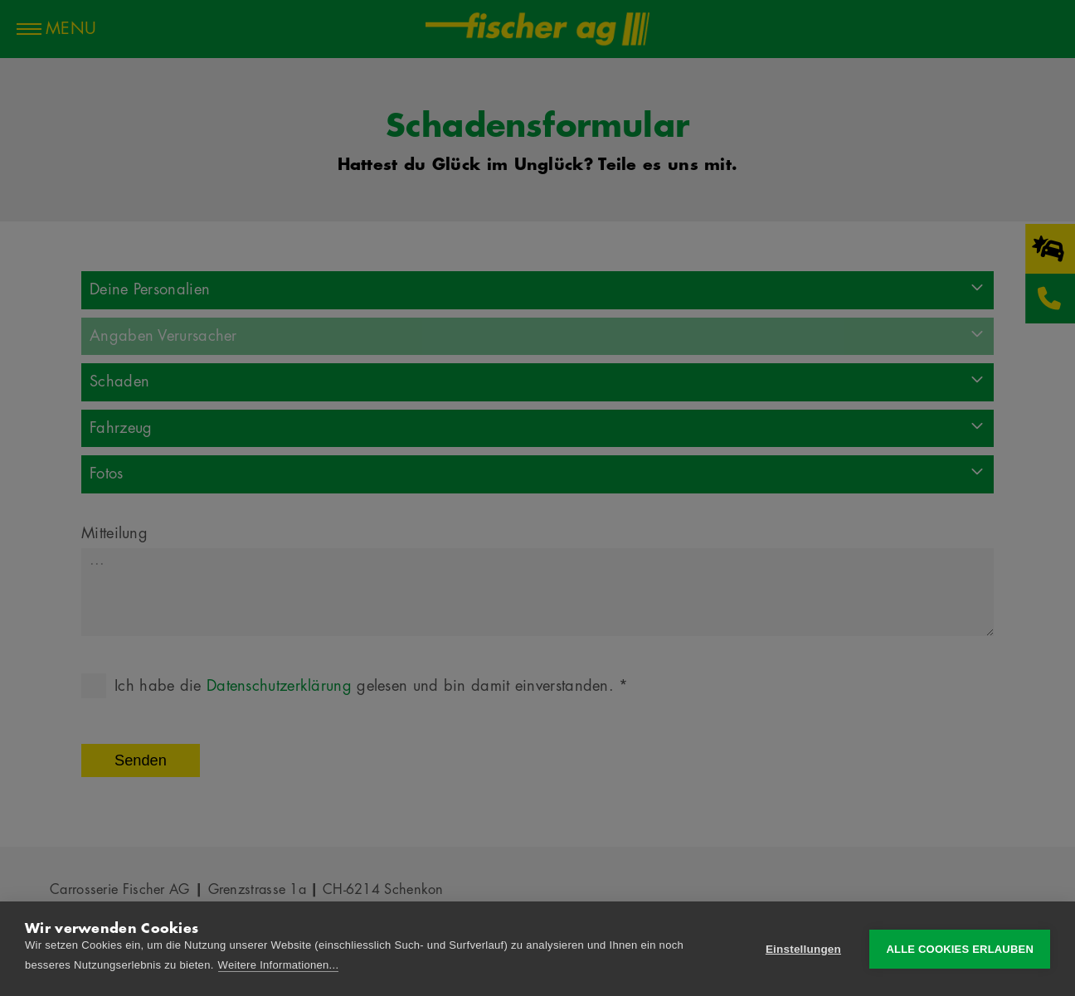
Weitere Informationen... (278, 965)
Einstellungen (803, 949)
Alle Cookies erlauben (960, 949)
